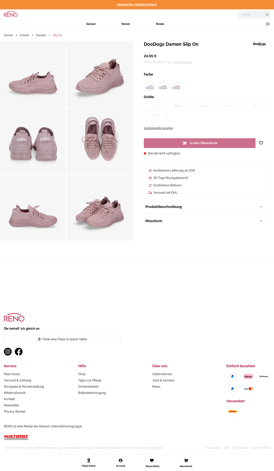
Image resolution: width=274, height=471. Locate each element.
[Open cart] (186, 460)
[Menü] (267, 24)
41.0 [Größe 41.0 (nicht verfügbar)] (254, 106)
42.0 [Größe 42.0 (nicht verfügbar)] (155, 115)
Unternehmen (162, 374)
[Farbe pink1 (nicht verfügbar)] (176, 86)
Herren (125, 24)
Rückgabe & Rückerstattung (24, 386)
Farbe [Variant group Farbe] (148, 74)
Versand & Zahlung (17, 380)
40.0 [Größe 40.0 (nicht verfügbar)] (229, 106)
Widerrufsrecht (15, 393)
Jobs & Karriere (163, 380)
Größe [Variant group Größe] (149, 97)
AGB (226, 447)
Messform (204, 221)
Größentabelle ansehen (158, 128)
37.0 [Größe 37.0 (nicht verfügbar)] (155, 106)
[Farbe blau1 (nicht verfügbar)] (150, 86)
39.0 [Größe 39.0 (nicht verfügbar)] (205, 106)
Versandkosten (182, 62)
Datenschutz (240, 447)
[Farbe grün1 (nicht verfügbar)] (163, 86)
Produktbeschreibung (204, 207)
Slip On (57, 35)
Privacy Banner (15, 411)
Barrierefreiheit (260, 447)
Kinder (160, 24)
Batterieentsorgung (92, 393)
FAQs (82, 374)
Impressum (213, 447)
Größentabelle (88, 386)
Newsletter (11, 405)
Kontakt (9, 399)
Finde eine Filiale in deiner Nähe (62, 339)
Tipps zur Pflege (89, 380)
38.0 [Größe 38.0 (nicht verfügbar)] (180, 106)
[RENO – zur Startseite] (11, 14)
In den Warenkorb (199, 143)
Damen (90, 24)
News (156, 386)
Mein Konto (12, 374)
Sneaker (41, 35)
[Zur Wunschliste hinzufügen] (262, 143)
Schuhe (24, 35)
